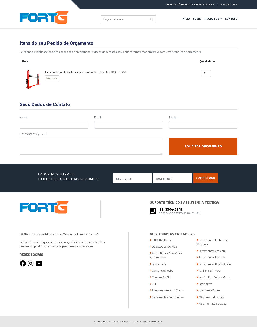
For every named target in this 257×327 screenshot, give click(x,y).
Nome (23, 117)
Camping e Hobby (161, 271)
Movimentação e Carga (211, 304)
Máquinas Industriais (210, 297)
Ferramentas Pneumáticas (214, 264)
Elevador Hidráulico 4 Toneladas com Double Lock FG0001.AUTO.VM (85, 72)
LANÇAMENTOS (160, 240)
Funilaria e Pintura (208, 271)
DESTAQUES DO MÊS (163, 247)
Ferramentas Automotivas (167, 297)
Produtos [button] (212, 19)
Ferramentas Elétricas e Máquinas (212, 242)
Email (97, 117)
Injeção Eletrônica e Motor (213, 277)
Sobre (197, 19)
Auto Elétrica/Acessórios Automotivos (166, 255)
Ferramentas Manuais (211, 258)
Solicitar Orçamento (203, 146)
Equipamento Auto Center (167, 291)
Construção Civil (160, 277)
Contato (231, 19)
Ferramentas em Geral (211, 251)
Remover (52, 78)
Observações (33, 134)
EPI (153, 284)
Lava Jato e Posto (208, 291)
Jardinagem (204, 284)
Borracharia (158, 264)
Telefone (174, 117)
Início (186, 19)
